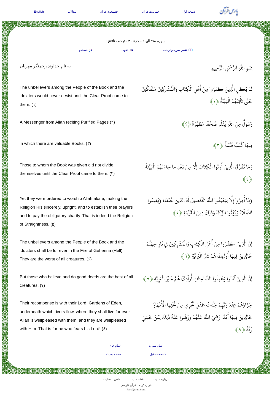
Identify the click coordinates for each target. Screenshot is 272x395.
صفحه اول (189, 11)
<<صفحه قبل (158, 354)
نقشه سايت (137, 379)
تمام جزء (115, 345)
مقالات (72, 11)
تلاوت (127, 50)
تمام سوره (155, 345)
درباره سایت (160, 379)
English (39, 11)
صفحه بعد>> (113, 354)
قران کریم (145, 385)
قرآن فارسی (128, 385)
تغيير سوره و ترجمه (178, 50)
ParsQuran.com (136, 389)
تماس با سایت (112, 379)
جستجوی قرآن (109, 11)
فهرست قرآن (150, 11)
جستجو (86, 50)
